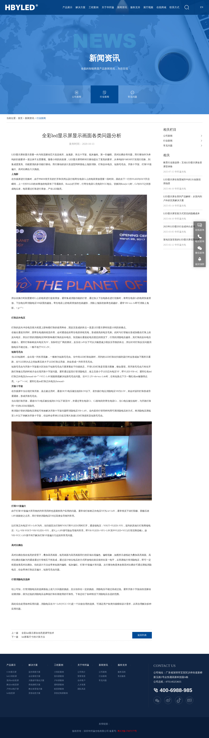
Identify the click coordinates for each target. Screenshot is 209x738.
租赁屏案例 (59, 689)
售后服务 (122, 676)
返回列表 (142, 635)
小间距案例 (59, 672)
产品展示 (67, 7)
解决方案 (80, 7)
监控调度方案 (34, 672)
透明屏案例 (59, 685)
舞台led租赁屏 (13, 685)
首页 (20, 118)
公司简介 (81, 672)
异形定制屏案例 (61, 693)
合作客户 (81, 680)
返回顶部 (199, 264)
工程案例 (93, 7)
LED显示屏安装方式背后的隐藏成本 (181, 213)
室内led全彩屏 (13, 680)
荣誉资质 (81, 676)
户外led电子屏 (13, 689)
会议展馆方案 (34, 676)
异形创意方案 (34, 693)
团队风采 (81, 689)
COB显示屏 (11, 672)
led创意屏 (11, 693)
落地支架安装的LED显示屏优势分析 (181, 239)
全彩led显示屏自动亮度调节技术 (38, 633)
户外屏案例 (59, 680)
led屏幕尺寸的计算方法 (33, 637)
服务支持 (135, 7)
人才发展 (81, 685)
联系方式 (174, 7)
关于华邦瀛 (108, 7)
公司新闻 (76, 91)
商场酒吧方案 (34, 685)
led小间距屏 (12, 676)
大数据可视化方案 (36, 680)
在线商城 (161, 7)
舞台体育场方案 (35, 689)
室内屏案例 (59, 676)
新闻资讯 (122, 7)
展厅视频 (148, 7)
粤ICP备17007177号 (127, 731)
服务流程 (122, 672)
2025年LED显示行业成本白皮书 (179, 226)
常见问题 (132, 91)
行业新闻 (104, 91)
